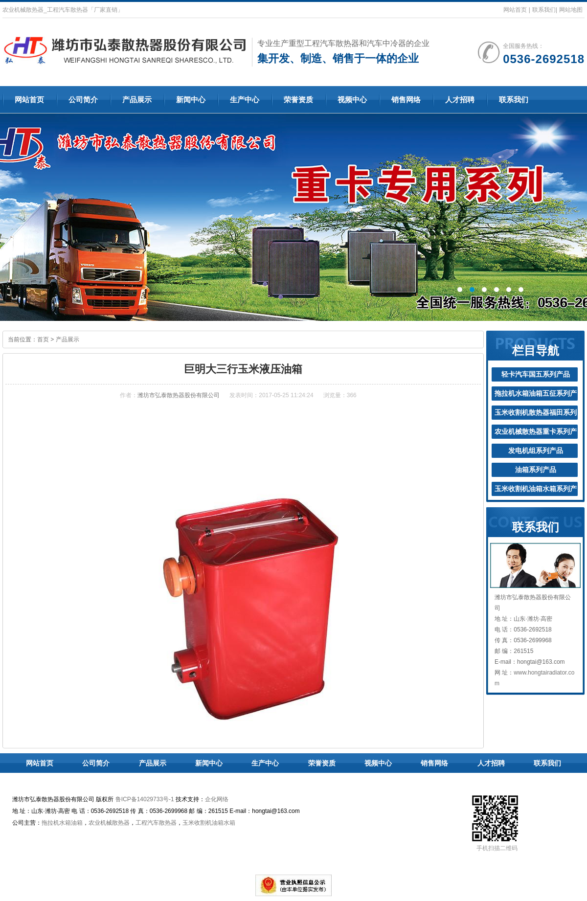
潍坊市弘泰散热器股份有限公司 (178, 395)
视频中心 (352, 99)
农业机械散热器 (109, 822)
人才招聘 (459, 99)
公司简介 (83, 99)
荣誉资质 (298, 99)
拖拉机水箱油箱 (62, 822)
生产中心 (244, 99)
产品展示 (137, 99)
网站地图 (571, 9)
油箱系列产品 (535, 469)
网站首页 (515, 9)
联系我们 (544, 9)
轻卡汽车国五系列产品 (535, 374)
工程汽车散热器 (156, 822)
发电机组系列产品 (535, 450)
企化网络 (216, 799)
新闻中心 (190, 99)
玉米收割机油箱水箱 (208, 822)
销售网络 (406, 99)
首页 (43, 339)
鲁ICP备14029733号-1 (144, 799)
